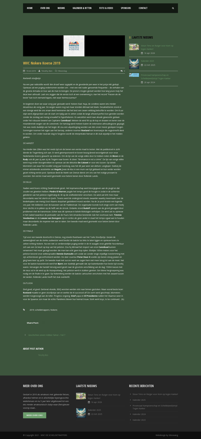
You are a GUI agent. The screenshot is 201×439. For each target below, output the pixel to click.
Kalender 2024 (139, 414)
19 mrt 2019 (31, 71)
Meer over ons (35, 415)
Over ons (45, 8)
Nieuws (61, 8)
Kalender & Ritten (82, 8)
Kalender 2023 (139, 420)
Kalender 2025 (147, 61)
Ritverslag (62, 71)
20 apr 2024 (149, 82)
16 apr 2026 (149, 53)
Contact (143, 8)
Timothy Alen (46, 71)
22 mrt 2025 (149, 65)
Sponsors (126, 8)
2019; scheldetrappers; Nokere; (44, 310)
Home (30, 8)
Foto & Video (106, 8)
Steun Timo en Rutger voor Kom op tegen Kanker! (155, 394)
